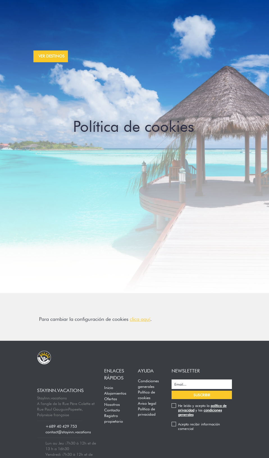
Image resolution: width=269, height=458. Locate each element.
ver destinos (51, 56)
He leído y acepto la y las (202, 410)
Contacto (112, 410)
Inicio (108, 387)
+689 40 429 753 (61, 426)
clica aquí (140, 319)
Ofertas (110, 399)
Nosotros (112, 404)
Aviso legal (147, 403)
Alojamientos (115, 393)
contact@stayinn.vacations (68, 432)
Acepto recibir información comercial (199, 426)
